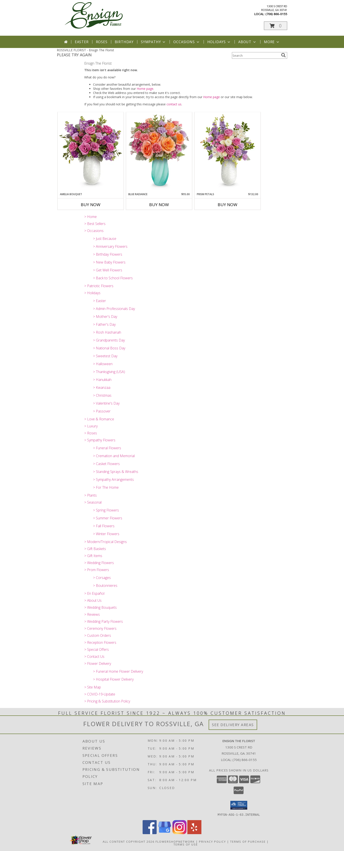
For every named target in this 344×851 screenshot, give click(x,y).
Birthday (124, 41)
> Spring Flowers (106, 510)
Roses (102, 41)
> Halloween (103, 363)
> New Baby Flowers (109, 262)
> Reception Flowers (100, 642)
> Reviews (92, 614)
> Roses (90, 433)
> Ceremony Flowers (100, 628)
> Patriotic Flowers (98, 285)
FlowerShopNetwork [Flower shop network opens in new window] (175, 841)
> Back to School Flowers (113, 278)
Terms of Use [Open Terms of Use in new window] (186, 844)
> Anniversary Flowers (110, 246)
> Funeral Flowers (107, 448)
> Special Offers (96, 649)
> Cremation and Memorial (114, 455)
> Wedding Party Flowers (103, 621)
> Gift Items (93, 555)
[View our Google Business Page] (165, 833)
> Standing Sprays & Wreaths (115, 471)
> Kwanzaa (101, 387)
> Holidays (92, 292)
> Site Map (92, 687)
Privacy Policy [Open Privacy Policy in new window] (212, 841)
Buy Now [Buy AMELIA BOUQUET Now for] (90, 204)
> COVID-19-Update (99, 694)
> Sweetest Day (105, 356)
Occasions (186, 41)
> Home (90, 216)
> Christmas (102, 395)
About (247, 41)
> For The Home (106, 487)
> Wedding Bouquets (100, 607)
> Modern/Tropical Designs (105, 541)
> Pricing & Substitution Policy (107, 701)
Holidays (219, 41)
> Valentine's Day (106, 403)
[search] (283, 55)
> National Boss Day (109, 348)
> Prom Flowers (96, 569)
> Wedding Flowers (99, 562)
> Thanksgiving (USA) (109, 371)
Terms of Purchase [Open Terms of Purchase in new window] (248, 841)
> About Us (93, 600)
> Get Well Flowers (107, 270)
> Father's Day (104, 324)
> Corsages (102, 577)
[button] (275, 25)
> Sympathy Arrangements (113, 479)
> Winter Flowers (106, 533)
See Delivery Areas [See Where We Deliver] (233, 724)
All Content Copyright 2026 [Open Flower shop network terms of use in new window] (128, 841)
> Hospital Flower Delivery (113, 679)
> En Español (94, 593)
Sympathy (153, 41)
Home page (145, 89)
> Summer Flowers (107, 518)
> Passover (102, 411)
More (272, 41)
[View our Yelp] (194, 833)
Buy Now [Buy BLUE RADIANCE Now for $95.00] (159, 204)
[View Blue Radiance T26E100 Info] (159, 152)
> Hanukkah (102, 379)
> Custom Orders (97, 635)
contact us (174, 104)
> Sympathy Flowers (99, 440)
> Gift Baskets (95, 548)
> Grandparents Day (109, 340)
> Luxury (91, 426)
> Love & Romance (99, 419)
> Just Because (104, 238)
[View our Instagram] (179, 833)
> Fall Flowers (104, 526)
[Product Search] (255, 55)
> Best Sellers (95, 223)
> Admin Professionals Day (114, 308)
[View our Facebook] (150, 833)
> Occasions (94, 230)
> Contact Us (94, 656)
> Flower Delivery (97, 663)
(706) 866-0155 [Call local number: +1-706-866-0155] (276, 14)
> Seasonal (93, 502)
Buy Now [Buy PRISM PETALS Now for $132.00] (227, 204)
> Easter (99, 300)
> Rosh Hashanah (107, 332)
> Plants (90, 495)
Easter (82, 41)
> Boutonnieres (105, 585)
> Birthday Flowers (107, 254)
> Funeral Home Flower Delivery (118, 671)
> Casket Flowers (106, 463)
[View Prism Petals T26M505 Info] (227, 152)
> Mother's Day (105, 316)
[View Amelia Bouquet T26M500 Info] (91, 152)
